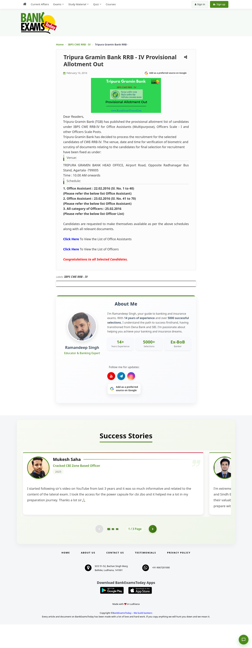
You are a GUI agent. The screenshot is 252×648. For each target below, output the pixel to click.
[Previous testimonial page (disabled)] (98, 552)
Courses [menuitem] (111, 4)
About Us (88, 576)
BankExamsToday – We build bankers (132, 636)
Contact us (115, 576)
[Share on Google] (165, 73)
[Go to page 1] (108, 552)
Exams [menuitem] (57, 4)
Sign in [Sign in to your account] (200, 4)
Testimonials (145, 576)
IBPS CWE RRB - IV (79, 44)
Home (60, 44)
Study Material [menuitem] (77, 4)
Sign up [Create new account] (219, 4)
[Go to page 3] (117, 552)
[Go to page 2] (113, 552)
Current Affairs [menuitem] (40, 4)
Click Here (71, 239)
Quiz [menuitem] (96, 4)
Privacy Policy (178, 576)
